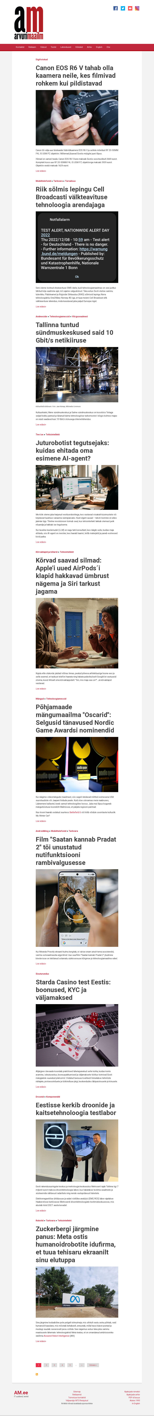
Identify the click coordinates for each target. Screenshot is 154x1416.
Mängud (40, 699)
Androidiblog (42, 831)
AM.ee (21, 1393)
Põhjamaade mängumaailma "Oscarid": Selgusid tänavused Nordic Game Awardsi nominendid (75, 718)
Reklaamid (76, 1395)
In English (136, 1403)
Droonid (40, 1097)
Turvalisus (70, 181)
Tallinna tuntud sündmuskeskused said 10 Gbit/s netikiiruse (74, 332)
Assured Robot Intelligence (56, 1336)
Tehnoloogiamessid (60, 316)
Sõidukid (79, 47)
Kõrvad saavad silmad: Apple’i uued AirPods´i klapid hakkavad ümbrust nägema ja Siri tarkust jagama (72, 575)
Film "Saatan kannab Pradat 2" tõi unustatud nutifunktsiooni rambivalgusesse (76, 851)
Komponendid (53, 1097)
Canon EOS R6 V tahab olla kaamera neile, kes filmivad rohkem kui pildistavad (76, 75)
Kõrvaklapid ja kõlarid (46, 552)
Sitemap (77, 1392)
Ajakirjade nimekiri (132, 1392)
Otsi (108, 47)
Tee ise (39, 434)
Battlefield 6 (75, 812)
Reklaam (32, 47)
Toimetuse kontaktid (77, 1397)
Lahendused (65, 47)
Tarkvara (58, 181)
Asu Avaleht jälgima (37, 1374)
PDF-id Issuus (134, 1397)
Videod (43, 47)
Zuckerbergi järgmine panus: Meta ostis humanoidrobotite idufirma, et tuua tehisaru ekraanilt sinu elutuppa (76, 1244)
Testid (53, 47)
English (99, 47)
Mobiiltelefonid (43, 181)
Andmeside (41, 316)
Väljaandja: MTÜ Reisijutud (77, 1400)
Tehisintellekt (53, 434)
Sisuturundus (42, 974)
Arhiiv (89, 47)
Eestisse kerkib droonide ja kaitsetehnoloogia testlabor (76, 1109)
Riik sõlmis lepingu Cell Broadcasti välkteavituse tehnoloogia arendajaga (71, 197)
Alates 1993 (135, 1400)
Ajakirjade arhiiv (133, 1395)
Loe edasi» (41, 171)
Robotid (40, 1220)
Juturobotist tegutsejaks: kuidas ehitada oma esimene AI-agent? (72, 450)
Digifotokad (42, 59)
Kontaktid (20, 47)
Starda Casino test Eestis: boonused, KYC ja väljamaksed (73, 989)
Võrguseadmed (80, 316)
